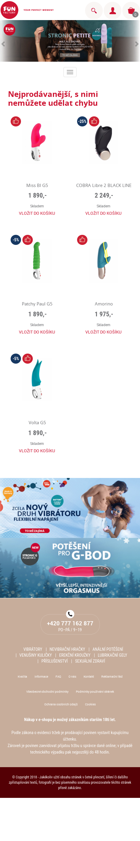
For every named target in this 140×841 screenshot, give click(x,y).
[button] (3, 41)
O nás (72, 676)
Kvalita (22, 676)
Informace (41, 676)
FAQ (58, 676)
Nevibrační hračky (67, 649)
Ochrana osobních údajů (61, 704)
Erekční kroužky (74, 655)
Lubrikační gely (112, 655)
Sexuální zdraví (90, 661)
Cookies (90, 704)
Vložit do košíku (37, 213)
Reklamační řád (112, 676)
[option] (70, 41)
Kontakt (89, 676)
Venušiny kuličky (35, 655)
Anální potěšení (107, 649)
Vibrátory (32, 649)
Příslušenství (54, 661)
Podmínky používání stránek (95, 691)
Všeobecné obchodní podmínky (47, 691)
